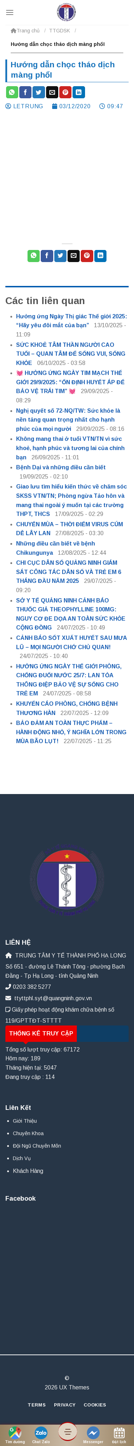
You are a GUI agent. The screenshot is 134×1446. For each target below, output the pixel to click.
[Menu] (9, 12)
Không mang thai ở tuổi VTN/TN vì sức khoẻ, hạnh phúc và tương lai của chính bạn (70, 448)
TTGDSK (59, 30)
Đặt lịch (119, 1435)
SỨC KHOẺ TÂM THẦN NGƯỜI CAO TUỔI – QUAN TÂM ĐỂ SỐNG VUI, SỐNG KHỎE (70, 354)
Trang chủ (25, 30)
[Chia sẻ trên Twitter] (39, 92)
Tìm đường (15, 1435)
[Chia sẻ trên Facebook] (25, 92)
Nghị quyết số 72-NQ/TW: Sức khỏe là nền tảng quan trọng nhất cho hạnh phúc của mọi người (68, 420)
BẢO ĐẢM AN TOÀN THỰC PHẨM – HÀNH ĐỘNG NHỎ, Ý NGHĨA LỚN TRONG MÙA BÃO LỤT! (71, 732)
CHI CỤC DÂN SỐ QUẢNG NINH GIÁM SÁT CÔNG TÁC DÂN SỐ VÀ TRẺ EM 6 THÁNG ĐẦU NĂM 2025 (68, 572)
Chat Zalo (41, 1435)
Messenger (93, 1435)
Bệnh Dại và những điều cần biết (61, 467)
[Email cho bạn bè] (52, 92)
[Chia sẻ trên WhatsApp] (12, 92)
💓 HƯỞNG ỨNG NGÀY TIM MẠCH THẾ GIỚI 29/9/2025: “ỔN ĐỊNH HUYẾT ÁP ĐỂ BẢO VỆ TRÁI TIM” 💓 (70, 382)
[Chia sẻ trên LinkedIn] (79, 92)
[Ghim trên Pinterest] (65, 92)
